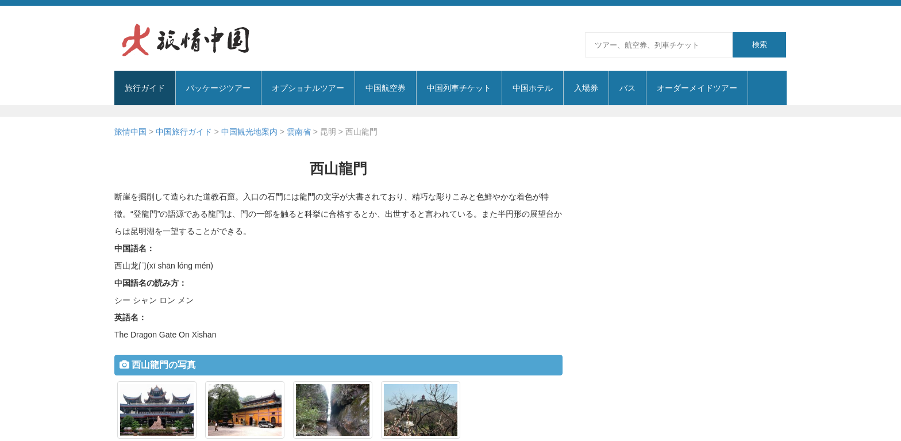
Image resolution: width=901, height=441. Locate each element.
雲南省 (299, 131)
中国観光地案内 (249, 131)
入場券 (586, 88)
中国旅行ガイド (184, 131)
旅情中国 (130, 131)
